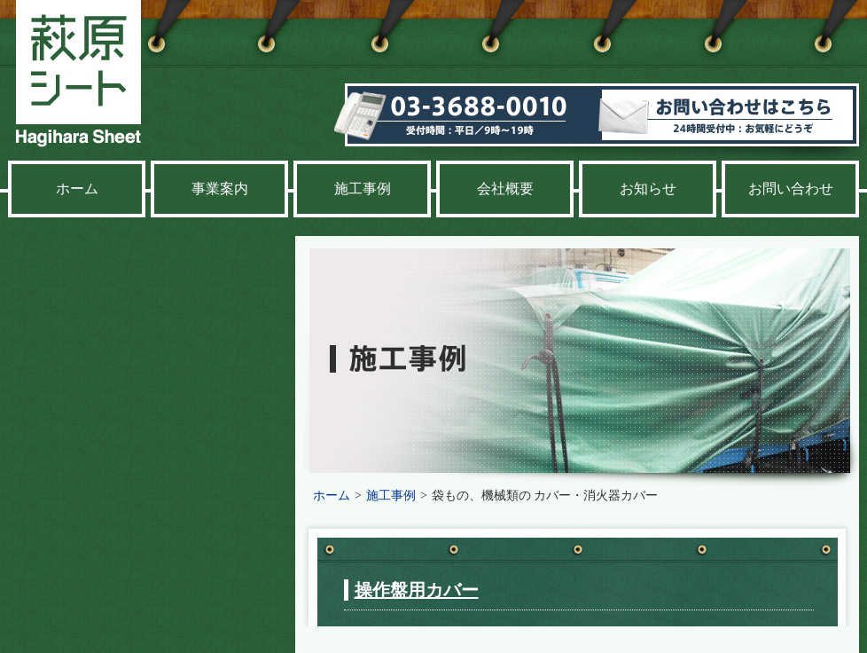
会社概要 (505, 188)
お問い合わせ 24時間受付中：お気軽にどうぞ (732, 121)
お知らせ (648, 188)
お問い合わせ (790, 188)
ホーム (77, 188)
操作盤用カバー (417, 590)
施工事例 (362, 188)
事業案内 (219, 188)
